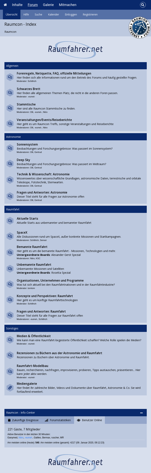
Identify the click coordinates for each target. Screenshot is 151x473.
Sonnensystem (27, 144)
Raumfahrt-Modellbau (32, 366)
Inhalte (17, 5)
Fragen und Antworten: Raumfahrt (41, 311)
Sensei (43, 240)
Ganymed (12, 437)
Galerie (48, 5)
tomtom (31, 288)
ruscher (55, 437)
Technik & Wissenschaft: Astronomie (43, 174)
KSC (38, 258)
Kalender (53, 14)
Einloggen (71, 14)
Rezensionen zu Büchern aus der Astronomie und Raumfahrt (59, 353)
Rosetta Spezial (61, 272)
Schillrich (32, 81)
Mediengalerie (27, 384)
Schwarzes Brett (28, 89)
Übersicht (12, 14)
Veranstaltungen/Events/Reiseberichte (44, 120)
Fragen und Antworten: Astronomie (42, 192)
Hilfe (26, 14)
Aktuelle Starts (27, 219)
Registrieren (90, 14)
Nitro (45, 112)
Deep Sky (23, 160)
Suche (38, 14)
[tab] (23, 420)
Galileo (37, 437)
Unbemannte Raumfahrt (34, 265)
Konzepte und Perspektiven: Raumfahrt (45, 296)
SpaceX (22, 233)
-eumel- (31, 96)
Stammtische (26, 104)
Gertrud (38, 152)
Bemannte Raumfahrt (32, 247)
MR (62, 437)
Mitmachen (67, 5)
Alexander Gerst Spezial (66, 255)
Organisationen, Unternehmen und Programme (50, 280)
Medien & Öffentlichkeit (34, 336)
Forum (33, 5)
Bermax (46, 437)
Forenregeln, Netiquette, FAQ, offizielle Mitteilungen (54, 73)
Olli (31, 112)
